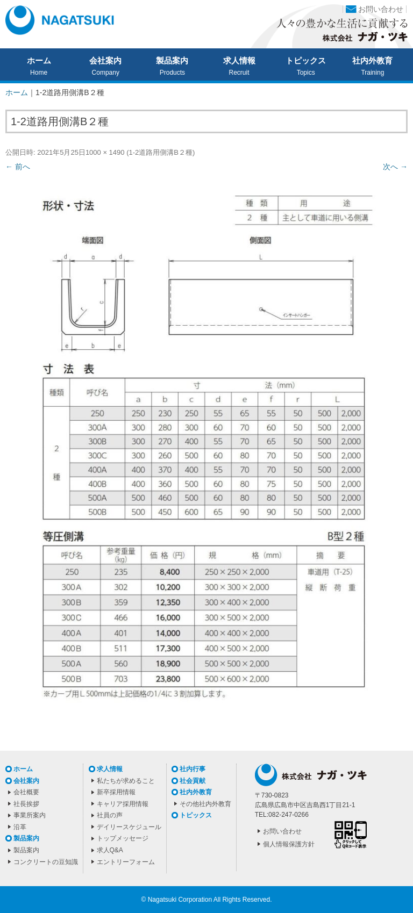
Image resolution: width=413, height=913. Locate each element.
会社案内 (105, 60)
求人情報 (239, 60)
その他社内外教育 (205, 804)
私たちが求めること (126, 781)
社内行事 (192, 769)
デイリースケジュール (129, 827)
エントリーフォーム (126, 862)
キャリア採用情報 (122, 804)
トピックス (306, 60)
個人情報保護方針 (289, 844)
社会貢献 (192, 781)
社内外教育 (372, 60)
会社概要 (26, 792)
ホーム (39, 60)
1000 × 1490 (105, 152)
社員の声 (110, 815)
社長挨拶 (26, 804)
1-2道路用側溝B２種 (160, 152)
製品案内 (172, 60)
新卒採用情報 (116, 792)
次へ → (395, 166)
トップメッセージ (122, 838)
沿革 (19, 827)
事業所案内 (29, 815)
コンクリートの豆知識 (45, 862)
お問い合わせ (380, 9)
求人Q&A (110, 850)
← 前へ (17, 166)
